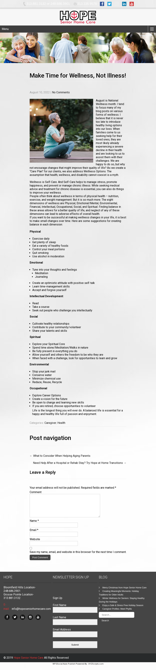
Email (34, 534)
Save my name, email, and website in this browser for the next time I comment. (78, 556)
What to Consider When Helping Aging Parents (60, 455)
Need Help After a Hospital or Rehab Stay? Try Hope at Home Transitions (79, 463)
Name (34, 525)
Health (61, 423)
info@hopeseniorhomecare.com (31, 613)
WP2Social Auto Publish (64, 668)
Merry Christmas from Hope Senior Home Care (124, 592)
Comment (35, 492)
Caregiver (50, 423)
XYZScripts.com (96, 668)
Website (35, 543)
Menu (5, 29)
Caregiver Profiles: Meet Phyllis (117, 613)
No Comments (61, 92)
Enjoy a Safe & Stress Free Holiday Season (122, 609)
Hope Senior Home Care (29, 662)
